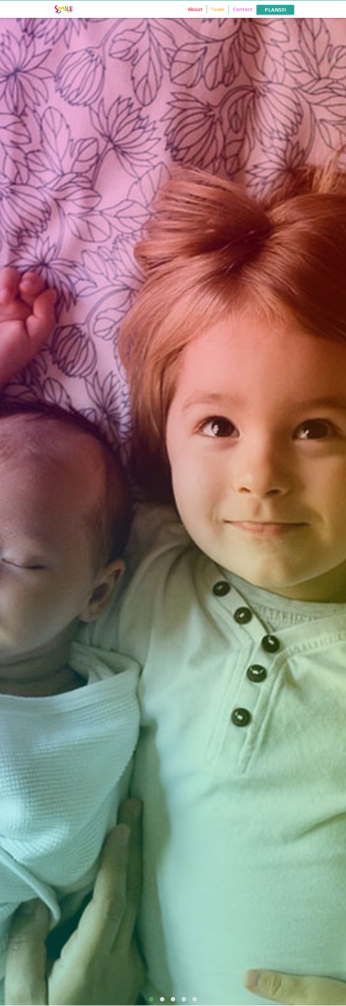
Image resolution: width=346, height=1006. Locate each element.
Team (218, 9)
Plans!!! (275, 9)
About (195, 9)
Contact (242, 9)
